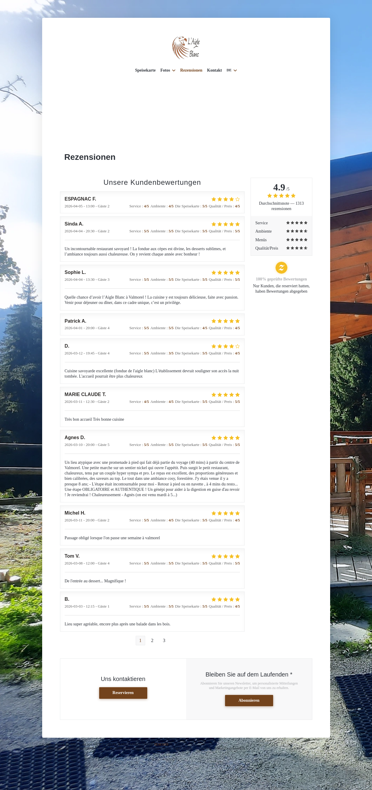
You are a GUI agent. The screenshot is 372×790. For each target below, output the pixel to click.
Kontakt (214, 70)
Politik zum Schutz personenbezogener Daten (151, 748)
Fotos (167, 70)
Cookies (204, 748)
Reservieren (123, 692)
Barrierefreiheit (229, 748)
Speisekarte (145, 70)
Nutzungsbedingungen (85, 748)
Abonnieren (248, 700)
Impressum (51, 748)
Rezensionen (191, 70)
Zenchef (161, 744)
